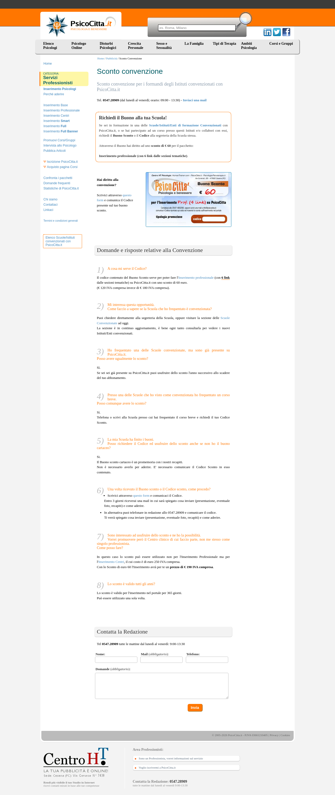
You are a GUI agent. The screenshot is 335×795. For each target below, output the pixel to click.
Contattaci (50, 204)
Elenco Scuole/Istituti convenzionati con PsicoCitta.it (60, 241)
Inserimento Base (55, 105)
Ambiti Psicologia (249, 46)
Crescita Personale (135, 46)
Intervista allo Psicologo (59, 145)
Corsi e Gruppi (281, 44)
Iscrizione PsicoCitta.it (60, 162)
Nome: (100, 654)
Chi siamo (50, 199)
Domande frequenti (56, 183)
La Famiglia (195, 44)
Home (100, 58)
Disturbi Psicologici (108, 46)
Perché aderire (53, 94)
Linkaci (48, 210)
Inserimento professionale (196, 277)
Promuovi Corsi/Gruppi (59, 140)
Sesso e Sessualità (164, 46)
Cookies (285, 735)
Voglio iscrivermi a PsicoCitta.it (157, 767)
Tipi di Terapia (224, 44)
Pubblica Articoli (54, 151)
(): (155, 654)
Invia (195, 708)
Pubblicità (111, 58)
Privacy (274, 735)
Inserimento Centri (56, 115)
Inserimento (56, 121)
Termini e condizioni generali (60, 220)
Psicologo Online (78, 46)
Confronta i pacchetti (57, 178)
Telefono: (193, 654)
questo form (141, 495)
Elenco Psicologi (50, 46)
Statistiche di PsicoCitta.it (61, 188)
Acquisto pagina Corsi (60, 167)
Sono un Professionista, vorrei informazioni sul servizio (171, 758)
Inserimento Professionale (61, 110)
